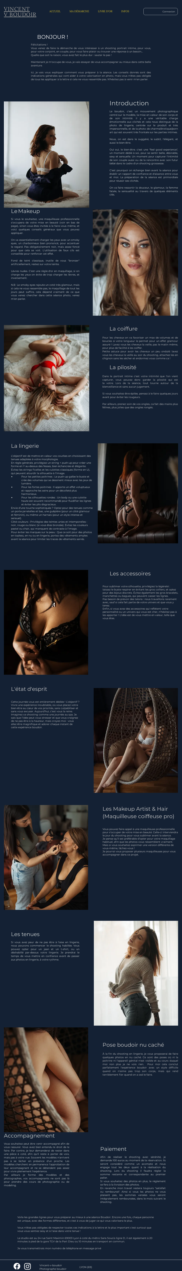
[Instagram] (27, 1266)
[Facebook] (16, 1266)
